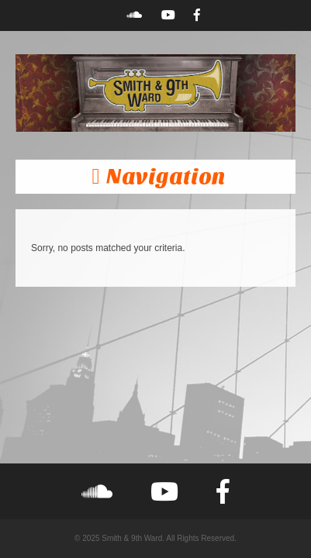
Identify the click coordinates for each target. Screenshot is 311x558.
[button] (155, 177)
